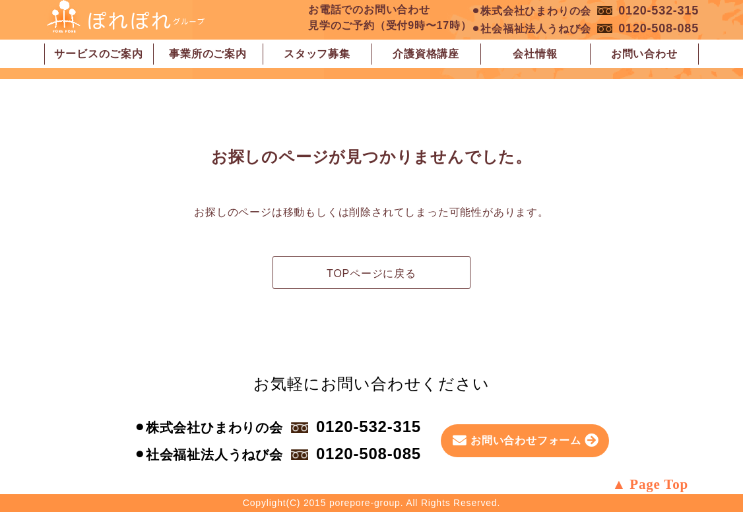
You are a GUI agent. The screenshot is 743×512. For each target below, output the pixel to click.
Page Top (659, 484)
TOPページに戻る (371, 273)
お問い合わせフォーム (525, 440)
